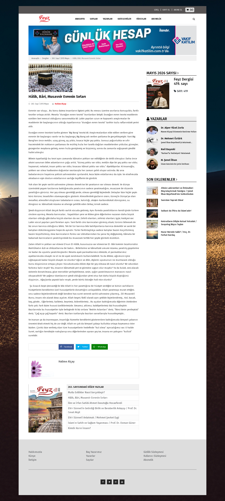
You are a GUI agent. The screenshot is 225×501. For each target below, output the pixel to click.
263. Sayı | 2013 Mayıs (60, 58)
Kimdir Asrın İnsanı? (79, 428)
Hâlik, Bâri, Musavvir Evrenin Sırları (87, 397)
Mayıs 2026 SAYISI (161, 73)
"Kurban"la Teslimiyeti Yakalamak (175, 153)
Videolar (141, 19)
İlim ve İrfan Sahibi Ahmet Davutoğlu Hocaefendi (95, 403)
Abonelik (148, 459)
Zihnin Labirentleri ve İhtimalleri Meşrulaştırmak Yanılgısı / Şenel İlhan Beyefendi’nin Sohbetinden (177, 191)
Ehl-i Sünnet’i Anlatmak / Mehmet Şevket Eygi (93, 417)
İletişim (32, 459)
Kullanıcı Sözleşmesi (155, 455)
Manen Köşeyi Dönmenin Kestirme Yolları (179, 132)
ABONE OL (178, 10)
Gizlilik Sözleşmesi (154, 452)
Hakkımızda (35, 452)
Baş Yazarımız (94, 452)
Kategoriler (124, 19)
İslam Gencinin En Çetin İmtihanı (175, 164)
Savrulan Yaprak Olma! (172, 200)
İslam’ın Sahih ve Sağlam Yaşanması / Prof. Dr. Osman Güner (102, 422)
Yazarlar (108, 19)
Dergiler (45, 58)
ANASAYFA (80, 19)
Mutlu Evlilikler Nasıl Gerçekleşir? (86, 392)
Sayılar (94, 19)
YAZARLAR (158, 119)
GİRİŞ (156, 10)
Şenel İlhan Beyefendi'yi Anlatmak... (176, 142)
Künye (31, 455)
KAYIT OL (166, 10)
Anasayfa (35, 58)
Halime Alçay (60, 104)
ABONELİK (156, 19)
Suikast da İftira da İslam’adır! (176, 210)
